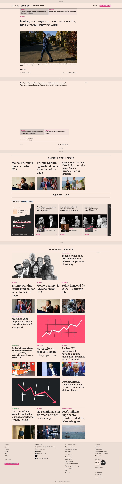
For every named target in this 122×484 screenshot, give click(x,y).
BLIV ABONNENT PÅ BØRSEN (11, 463)
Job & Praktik (98, 449)
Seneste (7, 451)
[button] (15, 6)
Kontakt (97, 447)
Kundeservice (68, 457)
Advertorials (98, 456)
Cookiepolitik (68, 459)
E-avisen (8, 459)
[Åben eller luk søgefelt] (18, 6)
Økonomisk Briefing (41, 458)
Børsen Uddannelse (70, 447)
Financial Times (40, 453)
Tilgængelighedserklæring (72, 466)
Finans (38, 451)
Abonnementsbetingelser (71, 463)
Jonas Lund (23, 69)
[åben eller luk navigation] (13, 6)
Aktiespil (7, 456)
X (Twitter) (98, 477)
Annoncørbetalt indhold (101, 453)
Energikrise (30, 138)
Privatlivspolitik (69, 461)
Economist (39, 456)
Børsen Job (68, 451)
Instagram (98, 472)
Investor (39, 345)
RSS (6, 453)
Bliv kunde (67, 472)
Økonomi (22, 16)
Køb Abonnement (105, 5)
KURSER (42, 5)
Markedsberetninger (17, 316)
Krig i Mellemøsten (67, 408)
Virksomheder (65, 253)
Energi (30, 140)
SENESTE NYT (35, 6)
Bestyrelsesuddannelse (71, 449)
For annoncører (69, 468)
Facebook (98, 474)
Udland (13, 282)
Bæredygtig (15, 345)
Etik (66, 470)
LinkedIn (98, 470)
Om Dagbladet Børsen (101, 451)
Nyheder (7, 447)
